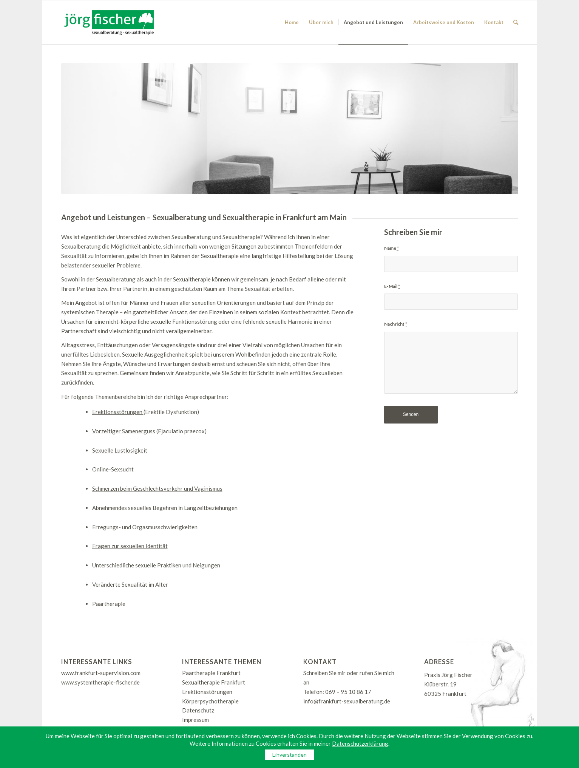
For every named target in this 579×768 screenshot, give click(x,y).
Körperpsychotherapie (210, 701)
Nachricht (395, 324)
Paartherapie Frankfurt (211, 672)
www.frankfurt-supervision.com (101, 672)
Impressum (195, 719)
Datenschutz (198, 710)
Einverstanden (289, 754)
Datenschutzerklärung (360, 743)
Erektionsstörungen (207, 691)
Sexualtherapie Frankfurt (213, 682)
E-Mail (392, 286)
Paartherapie (108, 603)
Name (391, 248)
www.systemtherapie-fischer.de (100, 682)
